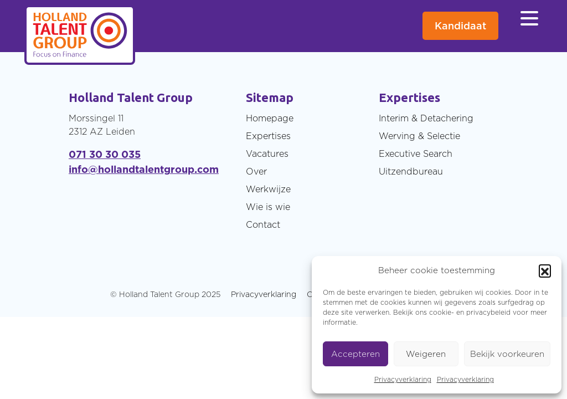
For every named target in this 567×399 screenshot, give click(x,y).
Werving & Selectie (419, 135)
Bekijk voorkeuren (507, 354)
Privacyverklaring (402, 379)
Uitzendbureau (411, 171)
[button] (544, 270)
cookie (440, 312)
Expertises (268, 135)
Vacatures (267, 153)
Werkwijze (268, 189)
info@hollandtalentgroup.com (144, 169)
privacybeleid (488, 312)
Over (256, 171)
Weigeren (426, 354)
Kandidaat (460, 25)
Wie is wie (268, 206)
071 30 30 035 (105, 154)
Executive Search (415, 153)
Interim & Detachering (426, 118)
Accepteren (355, 354)
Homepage (269, 118)
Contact (263, 224)
